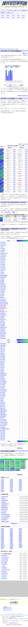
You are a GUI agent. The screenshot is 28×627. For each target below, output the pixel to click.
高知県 (20, 536)
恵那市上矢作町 (3, 319)
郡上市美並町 (2, 392)
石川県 (11, 528)
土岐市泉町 (2, 278)
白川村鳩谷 (2, 365)
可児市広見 (2, 273)
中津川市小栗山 (3, 259)
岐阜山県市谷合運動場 (4, 303)
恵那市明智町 (2, 325)
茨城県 (2, 537)
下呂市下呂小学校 (3, 243)
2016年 (12, 461)
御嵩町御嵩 (2, 317)
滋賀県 (11, 539)
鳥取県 (11, 547)
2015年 (17, 461)
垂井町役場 (2, 283)
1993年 (1, 470)
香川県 (20, 534)
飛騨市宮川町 (2, 408)
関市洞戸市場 (2, 403)
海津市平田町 (2, 357)
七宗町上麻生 (2, 242)
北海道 (2, 15)
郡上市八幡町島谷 (3, 381)
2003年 (1, 466)
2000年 (17, 466)
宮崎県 (20, 544)
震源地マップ (3, 12)
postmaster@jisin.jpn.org (13, 622)
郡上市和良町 (2, 384)
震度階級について (7, 607)
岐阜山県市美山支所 (3, 302)
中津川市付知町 (4, 559)
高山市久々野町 (3, 425)
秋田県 (2, 534)
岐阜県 (5, 49)
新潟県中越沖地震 (5, 518)
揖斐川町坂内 (2, 335)
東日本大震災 (4, 510)
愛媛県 (20, 535)
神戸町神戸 (2, 370)
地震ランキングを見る (23, 144)
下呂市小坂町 (2, 245)
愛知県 (8, 17)
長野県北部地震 (4, 500)
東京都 (23, 15)
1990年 (17, 470)
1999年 (22, 466)
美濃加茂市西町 (3, 375)
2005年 (17, 464)
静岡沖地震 (7, 212)
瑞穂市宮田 (2, 364)
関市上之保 (2, 397)
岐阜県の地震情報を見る (23, 95)
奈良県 (11, 544)
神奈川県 (2, 17)
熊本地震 (3, 498)
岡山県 (20, 528)
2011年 (12, 462)
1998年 (1, 468)
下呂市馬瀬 (2, 251)
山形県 (2, 535)
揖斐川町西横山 (3, 345)
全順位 (14, 149)
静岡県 (11, 535)
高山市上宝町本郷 (3, 420)
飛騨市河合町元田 (3, 409)
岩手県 (2, 531)
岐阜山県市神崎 (3, 300)
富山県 (2, 548)
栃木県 (2, 539)
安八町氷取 (2, 294)
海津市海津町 (2, 359)
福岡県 (23, 17)
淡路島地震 (3, 502)
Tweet (26, 53)
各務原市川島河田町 (3, 275)
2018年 (1, 461)
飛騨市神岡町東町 (3, 414)
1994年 (22, 468)
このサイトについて (7, 610)
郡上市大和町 (2, 386)
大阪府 (18, 17)
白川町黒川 (2, 368)
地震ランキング (10, 12)
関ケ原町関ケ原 (3, 395)
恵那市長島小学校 (3, 327)
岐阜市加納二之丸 (3, 311)
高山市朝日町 (2, 430)
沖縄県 (20, 547)
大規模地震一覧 (24, 10)
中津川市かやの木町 (3, 253)
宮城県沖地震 (4, 505)
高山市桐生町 (2, 431)
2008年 (1, 464)
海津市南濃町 (2, 356)
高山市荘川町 (2, 436)
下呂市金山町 (2, 250)
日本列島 (1, 49)
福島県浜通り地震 (5, 503)
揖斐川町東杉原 (3, 338)
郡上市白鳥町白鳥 (3, 389)
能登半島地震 (4, 519)
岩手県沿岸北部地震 (5, 514)
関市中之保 (2, 398)
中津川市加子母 (3, 256)
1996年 (12, 468)
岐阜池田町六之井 (3, 314)
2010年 (17, 462)
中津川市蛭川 (2, 267)
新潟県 (2, 547)
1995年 (17, 468)
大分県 (20, 543)
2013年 (1, 462)
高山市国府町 (2, 427)
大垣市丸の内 (2, 289)
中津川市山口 (2, 261)
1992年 (7, 470)
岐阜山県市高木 (3, 306)
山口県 (20, 531)
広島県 (20, 530)
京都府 (13, 17)
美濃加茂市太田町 (3, 373)
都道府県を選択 (10, 10)
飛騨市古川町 (2, 406)
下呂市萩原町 (2, 248)
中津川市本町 (2, 264)
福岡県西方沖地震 (5, 521)
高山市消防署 (2, 433)
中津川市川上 (2, 262)
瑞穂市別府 (2, 362)
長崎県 (20, 540)
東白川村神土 (2, 354)
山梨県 (11, 531)
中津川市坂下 (4, 571)
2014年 (22, 461)
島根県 (11, 548)
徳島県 (20, 532)
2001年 (12, 466)
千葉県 (18, 15)
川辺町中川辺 (2, 316)
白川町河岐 (2, 367)
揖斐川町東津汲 (3, 343)
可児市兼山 (2, 272)
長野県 (11, 532)
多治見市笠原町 (3, 286)
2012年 (7, 462)
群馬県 (2, 540)
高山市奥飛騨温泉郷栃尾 (4, 428)
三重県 (11, 537)
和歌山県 (12, 545)
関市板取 (1, 400)
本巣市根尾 (2, 353)
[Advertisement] (14, 33)
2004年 (22, 464)
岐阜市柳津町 (2, 313)
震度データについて (7, 608)
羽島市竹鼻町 (2, 378)
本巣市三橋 (2, 348)
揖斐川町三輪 (2, 330)
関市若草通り (2, 405)
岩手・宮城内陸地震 (5, 516)
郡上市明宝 (2, 387)
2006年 (12, 464)
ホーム (3, 10)
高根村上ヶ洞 (2, 439)
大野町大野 (2, 292)
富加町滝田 (2, 295)
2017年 (7, 461)
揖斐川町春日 (2, 336)
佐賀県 (20, 539)
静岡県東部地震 (24, 219)
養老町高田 (2, 417)
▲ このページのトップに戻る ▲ (14, 614)
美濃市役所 (2, 376)
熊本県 (20, 541)
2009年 (22, 462)
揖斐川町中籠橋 (3, 333)
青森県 (2, 530)
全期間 (21, 85)
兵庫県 (11, 543)
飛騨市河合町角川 (3, 411)
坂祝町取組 (2, 281)
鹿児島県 (21, 545)
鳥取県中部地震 (4, 496)
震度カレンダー (17, 10)
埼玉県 (13, 15)
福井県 (11, 530)
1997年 (7, 468)
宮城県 (8, 15)
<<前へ (10, 85)
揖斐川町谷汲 (2, 346)
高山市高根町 (2, 438)
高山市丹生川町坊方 (3, 422)
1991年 (12, 470)
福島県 (2, 536)
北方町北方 (2, 270)
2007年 (7, 464)
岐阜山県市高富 (3, 305)
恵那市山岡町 (2, 322)
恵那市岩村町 (2, 324)
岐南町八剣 (2, 297)
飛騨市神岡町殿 (3, 416)
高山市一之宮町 (3, 419)
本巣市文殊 (2, 351)
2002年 (7, 466)
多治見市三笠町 (3, 284)
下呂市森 (3, 566)
